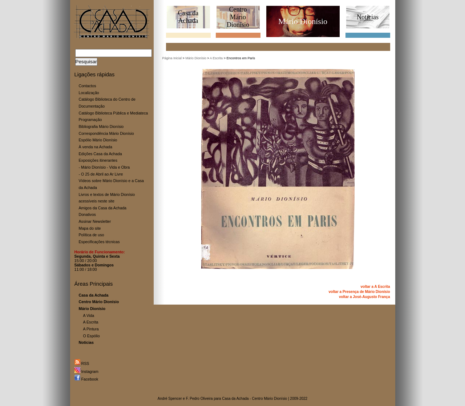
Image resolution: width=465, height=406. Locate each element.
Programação (90, 119)
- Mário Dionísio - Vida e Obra (104, 167)
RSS (81, 363)
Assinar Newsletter (95, 221)
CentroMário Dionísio (238, 17)
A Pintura (91, 329)
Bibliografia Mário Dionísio (101, 126)
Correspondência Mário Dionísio (106, 133)
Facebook (86, 379)
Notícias (368, 17)
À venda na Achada (95, 147)
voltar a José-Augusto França (364, 297)
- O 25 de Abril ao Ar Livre (101, 174)
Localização (89, 93)
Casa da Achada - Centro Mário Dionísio (254, 399)
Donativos (87, 214)
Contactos (87, 86)
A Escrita (90, 322)
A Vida (88, 315)
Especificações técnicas (99, 242)
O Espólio (91, 336)
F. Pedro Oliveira (199, 399)
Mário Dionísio (195, 58)
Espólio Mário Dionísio (98, 140)
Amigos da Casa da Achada (103, 208)
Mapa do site (90, 228)
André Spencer (170, 399)
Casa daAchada (188, 16)
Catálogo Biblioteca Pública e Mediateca (113, 113)
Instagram (86, 371)
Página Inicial (172, 58)
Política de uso (91, 235)
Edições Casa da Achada (100, 154)
